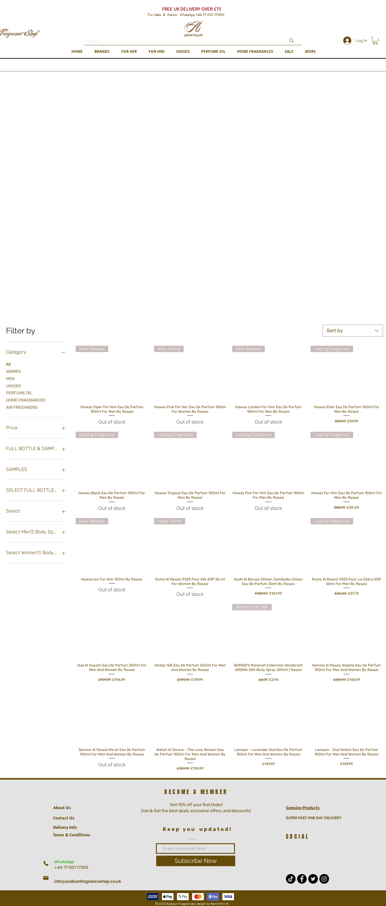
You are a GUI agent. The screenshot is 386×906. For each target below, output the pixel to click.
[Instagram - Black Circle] (324, 879)
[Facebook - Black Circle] (302, 879)
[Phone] (46, 863)
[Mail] (46, 878)
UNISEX (13, 386)
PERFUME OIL (19, 392)
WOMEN (13, 371)
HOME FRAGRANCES (26, 400)
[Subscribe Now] (195, 861)
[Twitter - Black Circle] (313, 879)
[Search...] (183, 41)
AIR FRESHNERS (22, 407)
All (8, 364)
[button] (101, 51)
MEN (10, 378)
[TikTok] (291, 879)
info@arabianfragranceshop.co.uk (87, 881)
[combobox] (353, 331)
